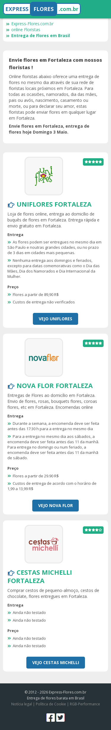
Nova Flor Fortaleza (55, 385)
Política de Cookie (51, 704)
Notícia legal (21, 704)
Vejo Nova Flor (55, 505)
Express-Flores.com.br (30, 23)
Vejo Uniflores (55, 319)
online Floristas (23, 29)
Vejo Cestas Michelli (55, 662)
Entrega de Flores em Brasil (38, 35)
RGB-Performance (85, 704)
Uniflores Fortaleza (54, 203)
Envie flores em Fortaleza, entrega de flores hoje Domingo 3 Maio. (49, 129)
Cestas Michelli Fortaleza (39, 576)
